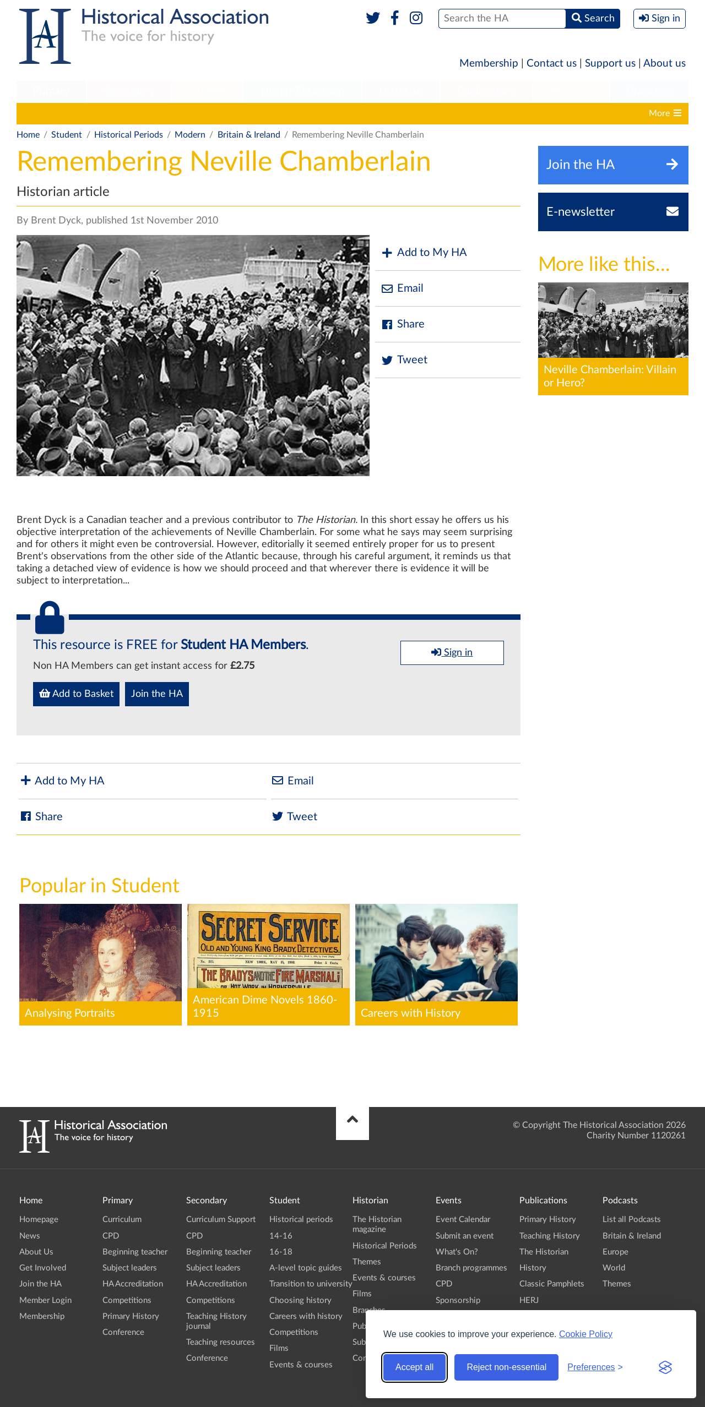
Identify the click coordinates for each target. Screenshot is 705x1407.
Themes (366, 1262)
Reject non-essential (506, 1367)
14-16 (118, 113)
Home (28, 134)
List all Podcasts (632, 1219)
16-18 (158, 113)
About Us (36, 1252)
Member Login (45, 1300)
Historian (401, 91)
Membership (488, 63)
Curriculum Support (221, 1219)
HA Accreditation (132, 1284)
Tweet (404, 360)
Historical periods (56, 113)
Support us (610, 63)
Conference (123, 1332)
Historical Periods (128, 134)
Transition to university (323, 113)
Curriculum (122, 1219)
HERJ (529, 1300)
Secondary (129, 91)
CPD (110, 1236)
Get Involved (42, 1268)
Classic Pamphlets (551, 1284)
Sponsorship (458, 1300)
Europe (615, 1252)
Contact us (552, 63)
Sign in (452, 652)
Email (402, 289)
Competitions (587, 113)
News (29, 1236)
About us (664, 63)
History (532, 1268)
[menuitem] (51, 92)
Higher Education (302, 91)
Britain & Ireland (249, 134)
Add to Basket (76, 693)
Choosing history (416, 113)
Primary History (130, 1316)
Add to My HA (424, 253)
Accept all (414, 1367)
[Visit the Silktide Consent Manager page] (665, 1367)
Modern (190, 134)
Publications (486, 91)
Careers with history (505, 113)
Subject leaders (129, 1268)
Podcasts (571, 91)
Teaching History (549, 1236)
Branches (649, 91)
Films (279, 1348)
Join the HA (157, 694)
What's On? (457, 1252)
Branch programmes (471, 1268)
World (614, 1268)
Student (207, 91)
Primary (50, 91)
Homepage (38, 1219)
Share (403, 324)
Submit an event (465, 1236)
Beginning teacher (134, 1252)
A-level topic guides (224, 113)
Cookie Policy (585, 1334)
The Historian (543, 1252)
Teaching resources (220, 1342)
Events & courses (301, 1365)
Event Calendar (463, 1219)
